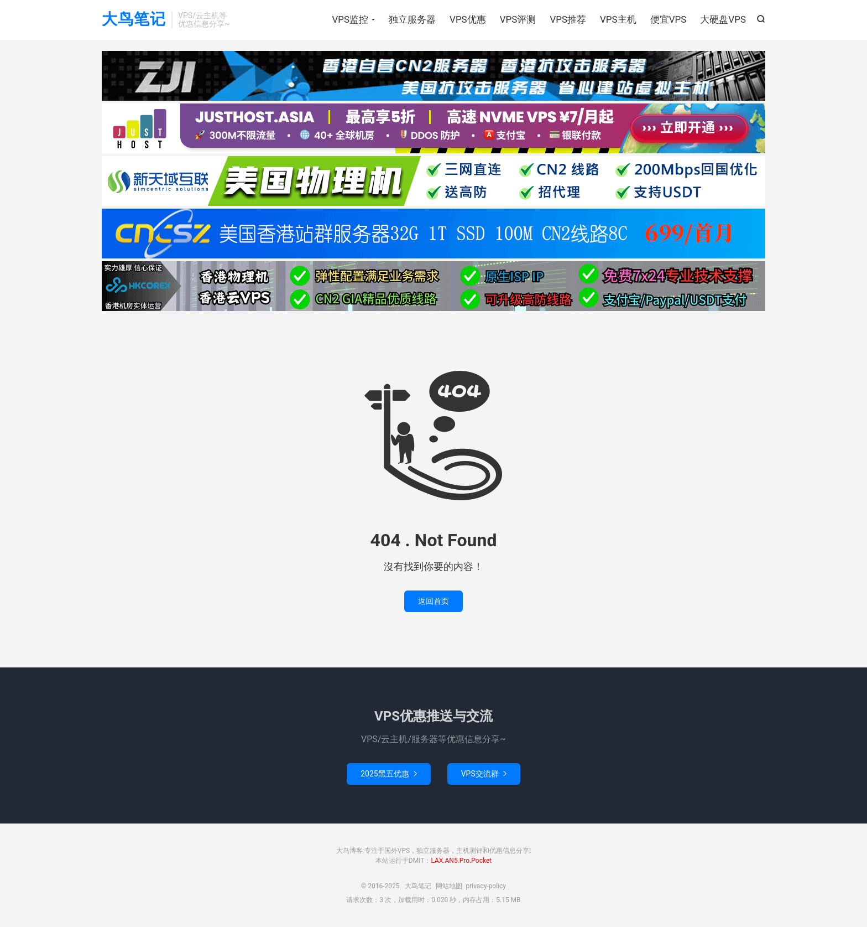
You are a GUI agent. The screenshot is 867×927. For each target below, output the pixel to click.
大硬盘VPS (723, 19)
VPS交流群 (483, 773)
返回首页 (433, 601)
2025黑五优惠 (388, 773)
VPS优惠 (468, 19)
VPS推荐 (568, 19)
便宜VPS (668, 19)
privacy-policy (486, 886)
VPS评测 (518, 19)
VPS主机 (618, 19)
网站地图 (449, 886)
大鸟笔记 (134, 19)
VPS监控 (350, 19)
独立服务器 (412, 19)
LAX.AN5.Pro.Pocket (461, 860)
